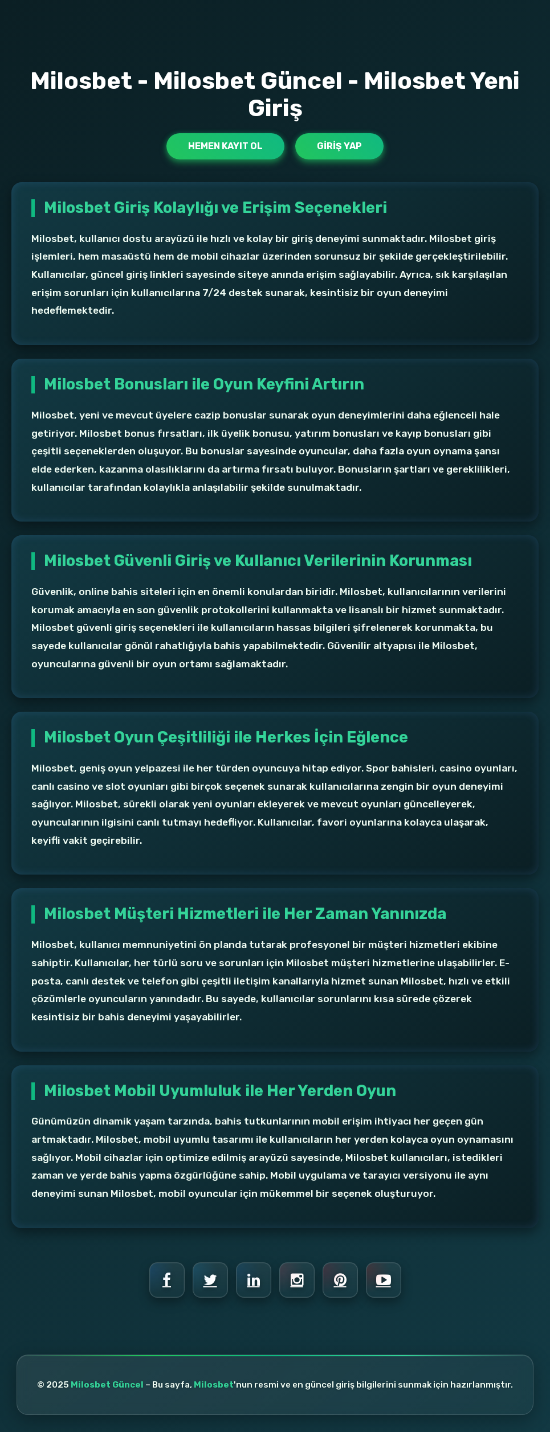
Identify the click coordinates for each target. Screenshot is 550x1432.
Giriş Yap (339, 146)
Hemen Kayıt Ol (225, 146)
